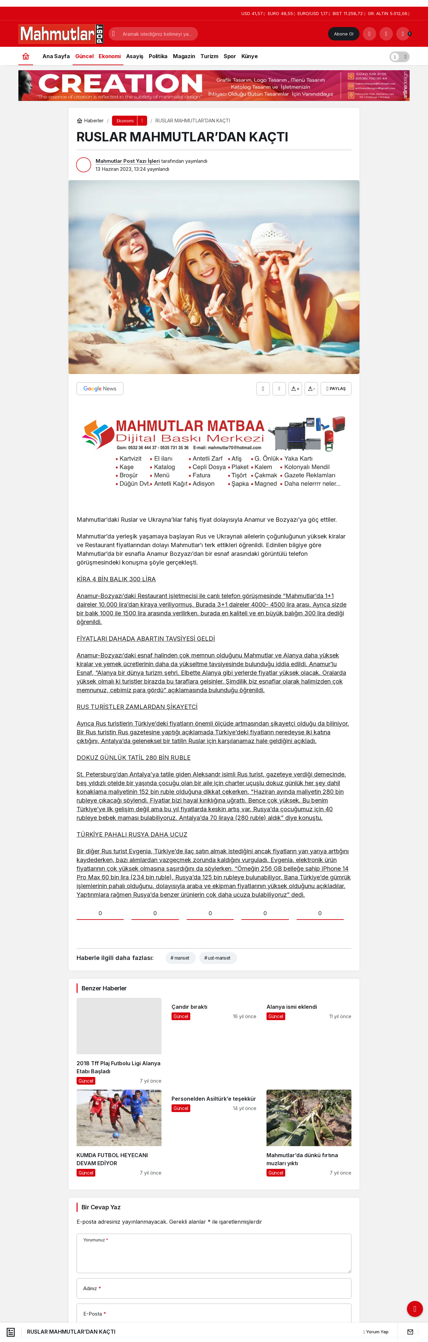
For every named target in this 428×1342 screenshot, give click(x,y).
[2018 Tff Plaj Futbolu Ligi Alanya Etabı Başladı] (119, 1041)
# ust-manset (217, 958)
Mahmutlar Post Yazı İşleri (128, 161)
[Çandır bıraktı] (214, 1041)
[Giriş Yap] (386, 33)
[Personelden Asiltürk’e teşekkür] (214, 1133)
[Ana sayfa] (26, 56)
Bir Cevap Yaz (101, 1207)
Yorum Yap (376, 1332)
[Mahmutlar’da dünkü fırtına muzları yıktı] (308, 1133)
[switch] (400, 56)
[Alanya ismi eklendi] (308, 1041)
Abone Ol (343, 33)
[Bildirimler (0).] (403, 33)
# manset (180, 958)
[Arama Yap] (369, 33)
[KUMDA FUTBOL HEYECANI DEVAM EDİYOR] (119, 1133)
